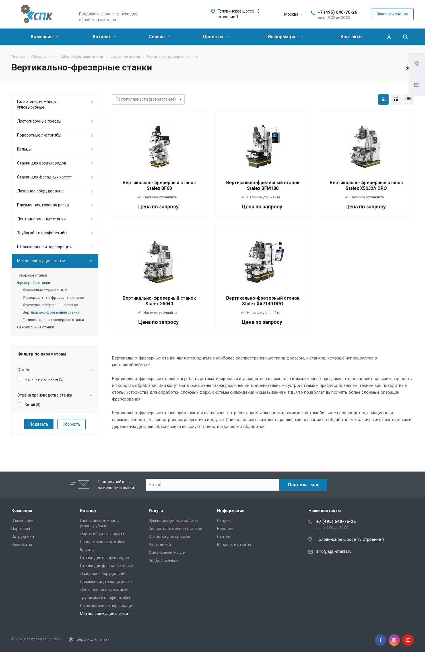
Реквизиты (21, 544)
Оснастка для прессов (169, 536)
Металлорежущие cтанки (41, 261)
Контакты (352, 36)
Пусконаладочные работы (173, 520)
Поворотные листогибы (39, 135)
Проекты (216, 36)
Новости (225, 528)
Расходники (159, 544)
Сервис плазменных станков (175, 528)
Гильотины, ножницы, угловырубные (37, 104)
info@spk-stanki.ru (334, 551)
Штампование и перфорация (44, 247)
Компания (44, 36)
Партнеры (20, 528)
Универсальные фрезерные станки (53, 297)
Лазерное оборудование (40, 191)
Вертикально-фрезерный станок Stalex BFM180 (263, 185)
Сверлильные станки (35, 327)
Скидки (224, 520)
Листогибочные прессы (39, 121)
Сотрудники (22, 536)
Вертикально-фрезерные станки (51, 312)
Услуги (155, 510)
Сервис (159, 36)
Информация (285, 36)
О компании (22, 520)
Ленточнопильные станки (41, 219)
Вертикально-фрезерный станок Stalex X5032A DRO (366, 185)
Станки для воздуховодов (41, 163)
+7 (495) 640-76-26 (337, 12)
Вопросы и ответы (234, 544)
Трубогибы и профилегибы (42, 233)
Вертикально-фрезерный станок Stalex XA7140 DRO (263, 300)
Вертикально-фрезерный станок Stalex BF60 (159, 185)
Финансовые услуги (166, 552)
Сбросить (72, 424)
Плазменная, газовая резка (43, 205)
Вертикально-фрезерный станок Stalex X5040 (159, 300)
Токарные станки (32, 275)
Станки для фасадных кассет (44, 177)
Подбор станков (163, 560)
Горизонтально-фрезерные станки (53, 320)
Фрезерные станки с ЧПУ (45, 290)
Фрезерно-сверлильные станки (50, 305)
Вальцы (24, 149)
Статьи (223, 536)
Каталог (104, 36)
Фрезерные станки (33, 283)
